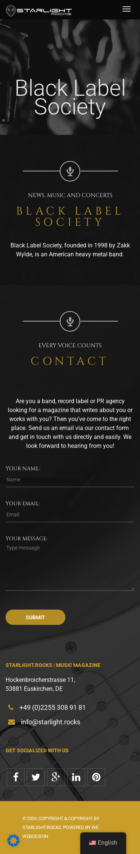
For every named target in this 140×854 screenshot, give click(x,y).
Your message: (26, 538)
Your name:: (23, 468)
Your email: (23, 503)
